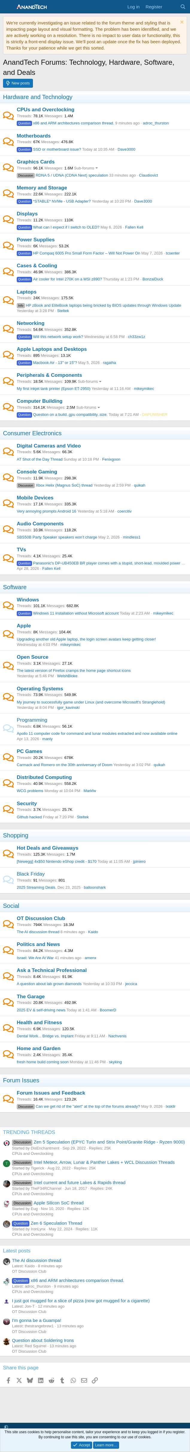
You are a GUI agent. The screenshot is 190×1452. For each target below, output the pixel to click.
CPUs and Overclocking (46, 109)
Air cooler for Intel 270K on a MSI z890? (59, 279)
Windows (28, 600)
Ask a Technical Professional (52, 970)
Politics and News (38, 944)
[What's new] (171, 6)
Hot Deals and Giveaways (47, 848)
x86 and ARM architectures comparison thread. (65, 123)
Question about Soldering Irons (43, 1340)
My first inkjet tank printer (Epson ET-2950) (53, 388)
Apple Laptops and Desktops (52, 349)
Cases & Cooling (37, 266)
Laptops (27, 292)
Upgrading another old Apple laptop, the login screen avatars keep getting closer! (86, 639)
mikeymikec (144, 388)
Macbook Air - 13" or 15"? (47, 362)
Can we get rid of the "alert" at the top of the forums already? (78, 1106)
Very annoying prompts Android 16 (46, 511)
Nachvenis (117, 1036)
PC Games (29, 751)
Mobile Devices (35, 498)
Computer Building (40, 401)
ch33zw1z (136, 336)
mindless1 (132, 537)
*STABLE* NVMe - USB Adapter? (54, 201)
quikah (139, 485)
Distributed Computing (44, 777)
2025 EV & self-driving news (41, 1010)
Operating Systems (40, 689)
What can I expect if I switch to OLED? (58, 227)
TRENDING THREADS (29, 1132)
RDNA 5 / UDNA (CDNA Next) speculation (62, 175)
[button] (6, 1427)
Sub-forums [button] (84, 168)
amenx (90, 958)
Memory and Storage (42, 188)
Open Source (32, 657)
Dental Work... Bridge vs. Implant (45, 1036)
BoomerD (108, 1010)
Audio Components (40, 524)
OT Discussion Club (41, 918)
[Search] (183, 6)
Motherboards (34, 136)
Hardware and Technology (37, 97)
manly (47, 739)
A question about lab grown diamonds (49, 984)
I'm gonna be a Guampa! (36, 1320)
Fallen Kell (134, 227)
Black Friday (31, 874)
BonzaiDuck (152, 279)
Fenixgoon (111, 459)
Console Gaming (37, 472)
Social (11, 905)
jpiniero (139, 861)
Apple (24, 626)
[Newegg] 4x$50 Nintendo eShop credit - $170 (57, 861)
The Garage (31, 996)
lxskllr (171, 1106)
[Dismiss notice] (181, 23)
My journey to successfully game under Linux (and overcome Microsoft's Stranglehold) (91, 702)
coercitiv (124, 511)
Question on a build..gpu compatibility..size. (62, 414)
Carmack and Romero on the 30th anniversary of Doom (64, 765)
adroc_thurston (156, 123)
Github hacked (29, 817)
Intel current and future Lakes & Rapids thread (68, 1182)
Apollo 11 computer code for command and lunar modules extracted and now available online (97, 733)
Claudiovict (148, 175)
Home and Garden (38, 1048)
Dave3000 (126, 149)
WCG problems (30, 791)
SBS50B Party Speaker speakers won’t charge (57, 537)
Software (15, 587)
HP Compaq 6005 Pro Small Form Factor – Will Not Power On (78, 253)
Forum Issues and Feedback (51, 1093)
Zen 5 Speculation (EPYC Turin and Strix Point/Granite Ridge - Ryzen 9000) (98, 1141)
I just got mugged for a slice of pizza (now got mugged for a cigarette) (81, 1300)
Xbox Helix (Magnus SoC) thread (54, 485)
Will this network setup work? (50, 336)
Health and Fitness (39, 1022)
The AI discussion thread (38, 932)
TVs (21, 550)
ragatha (109, 362)
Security (27, 803)
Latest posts (17, 1251)
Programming (32, 720)
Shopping (15, 835)
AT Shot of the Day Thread (40, 459)
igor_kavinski (68, 707)
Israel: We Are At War (35, 958)
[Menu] (8, 7)
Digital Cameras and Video (49, 446)
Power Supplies (36, 240)
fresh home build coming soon (43, 1062)
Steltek (63, 310)
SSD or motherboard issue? (49, 149)
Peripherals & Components (49, 375)
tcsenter (173, 253)
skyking (115, 1062)
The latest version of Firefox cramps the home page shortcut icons (74, 670)
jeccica (131, 984)
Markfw (89, 791)
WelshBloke (67, 676)
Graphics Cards (36, 162)
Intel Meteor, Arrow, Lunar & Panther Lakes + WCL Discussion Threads (93, 1162)
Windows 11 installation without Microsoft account (68, 613)
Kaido (93, 932)
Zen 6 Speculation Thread (47, 1223)
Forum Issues (21, 1080)
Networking (31, 323)
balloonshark (95, 887)
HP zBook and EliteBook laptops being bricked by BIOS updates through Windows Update (99, 305)
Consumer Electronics (32, 433)
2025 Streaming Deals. (36, 887)
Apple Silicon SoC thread (47, 1202)
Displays (27, 214)
